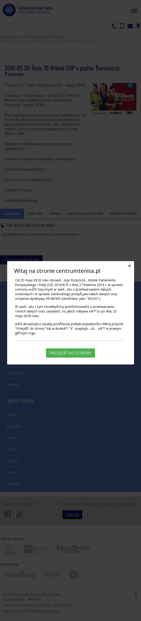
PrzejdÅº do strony (70, 353)
